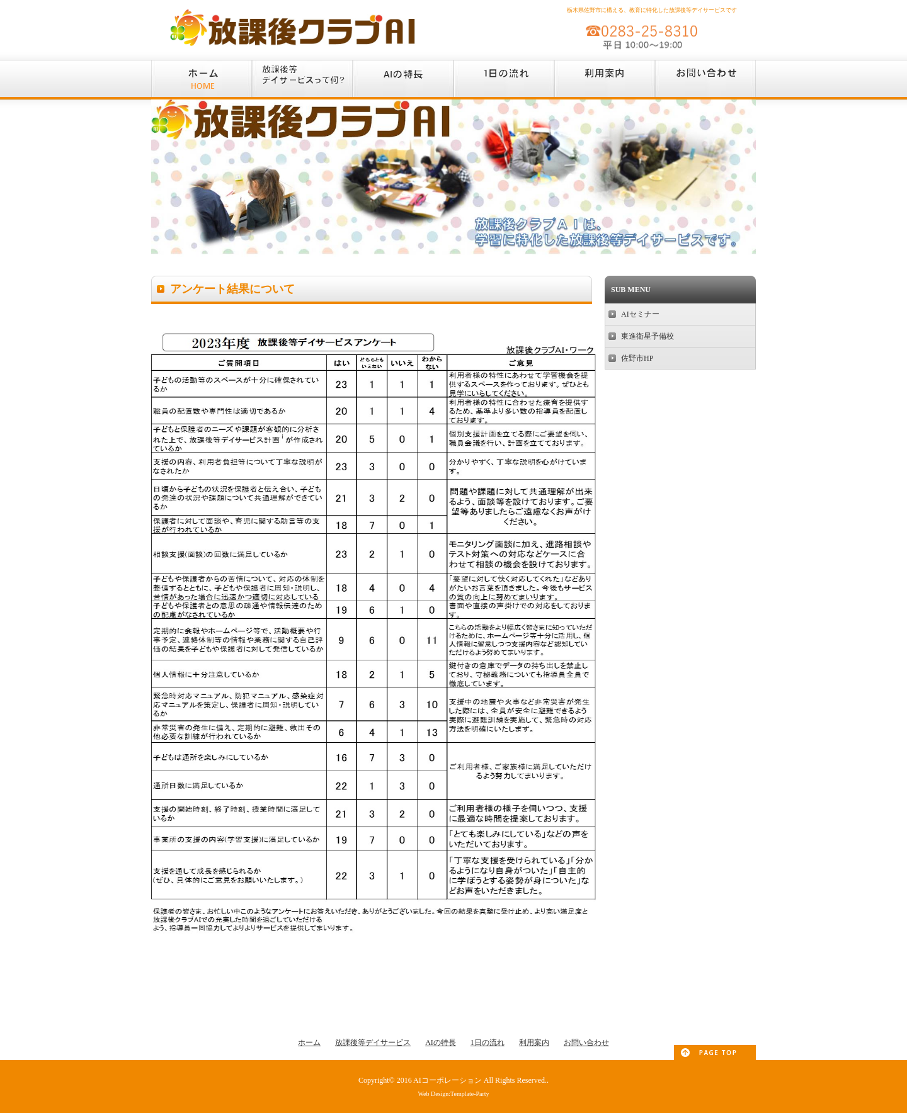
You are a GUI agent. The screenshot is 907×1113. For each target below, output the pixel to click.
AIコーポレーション (447, 1080)
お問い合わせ (586, 1042)
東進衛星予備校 (647, 336)
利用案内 (534, 1042)
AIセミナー (640, 314)
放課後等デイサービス (373, 1042)
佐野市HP (637, 358)
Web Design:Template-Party (453, 1093)
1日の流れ (488, 1042)
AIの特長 (440, 1042)
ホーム (309, 1042)
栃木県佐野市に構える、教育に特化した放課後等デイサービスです (652, 10)
